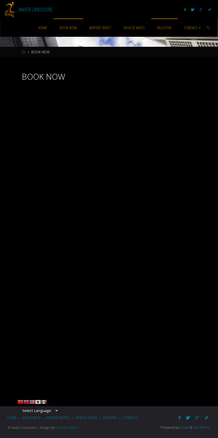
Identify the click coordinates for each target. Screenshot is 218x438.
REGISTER (110, 417)
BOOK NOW (31, 417)
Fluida (184, 427)
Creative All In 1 (67, 427)
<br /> (109, 234)
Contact (130, 417)
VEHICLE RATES (86, 417)
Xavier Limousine (35, 9)
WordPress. (202, 427)
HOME (12, 417)
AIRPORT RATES (57, 417)
